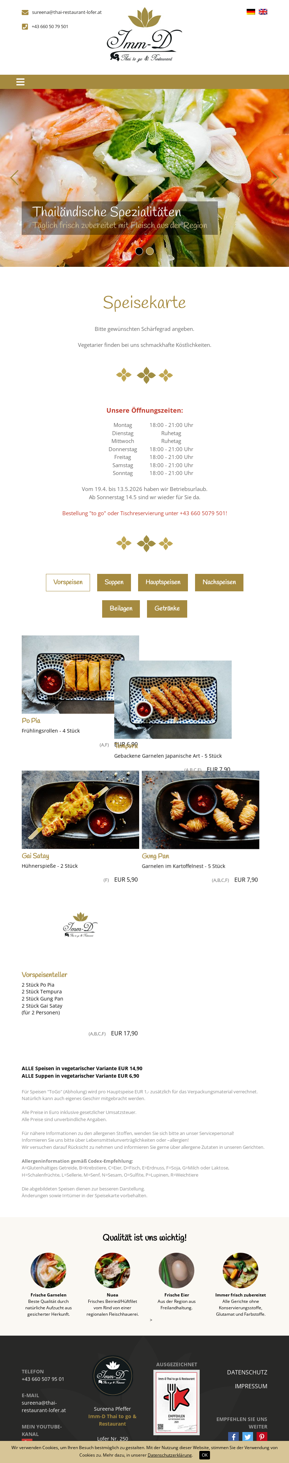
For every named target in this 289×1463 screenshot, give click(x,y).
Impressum (251, 1378)
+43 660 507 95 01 (43, 1370)
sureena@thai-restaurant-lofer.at (44, 1398)
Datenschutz (247, 1364)
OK (204, 1455)
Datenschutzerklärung (170, 1455)
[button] (139, 251)
